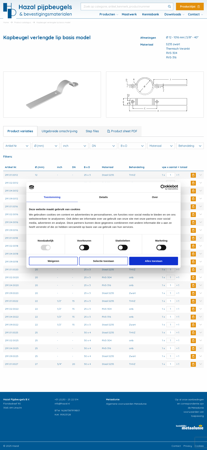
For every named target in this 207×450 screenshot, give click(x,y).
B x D (132, 145)
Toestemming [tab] (52, 197)
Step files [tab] (92, 131)
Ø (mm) (45, 145)
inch (74, 145)
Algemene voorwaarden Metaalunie (126, 403)
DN (103, 145)
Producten (107, 14)
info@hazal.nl (62, 403)
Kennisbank (150, 14)
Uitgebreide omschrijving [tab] (59, 131)
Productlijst (190, 6)
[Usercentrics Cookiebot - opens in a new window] (163, 187)
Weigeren (53, 261)
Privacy (188, 446)
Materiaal (161, 145)
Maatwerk (129, 14)
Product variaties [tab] (20, 131)
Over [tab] (155, 197)
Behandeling (190, 145)
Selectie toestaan (103, 261)
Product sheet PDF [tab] (123, 131)
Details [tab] (103, 197)
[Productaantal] (170, 174)
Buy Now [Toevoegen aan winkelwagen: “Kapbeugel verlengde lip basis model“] (193, 175)
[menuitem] (108, 14)
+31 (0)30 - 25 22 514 (66, 399)
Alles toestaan (153, 261)
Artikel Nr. (16, 145)
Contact (194, 14)
